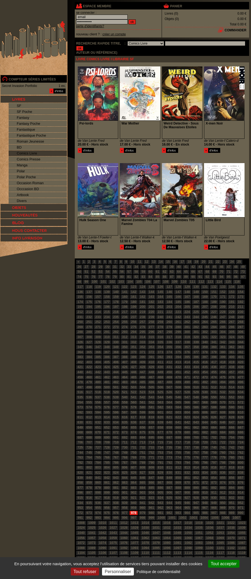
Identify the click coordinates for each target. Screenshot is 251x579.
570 (223, 402)
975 (107, 513)
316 (160, 337)
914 (240, 492)
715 (160, 442)
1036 (209, 528)
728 (107, 447)
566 (187, 402)
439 (240, 367)
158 (107, 297)
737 (187, 447)
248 (232, 317)
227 (213, 312)
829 (160, 472)
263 (196, 322)
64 (179, 272)
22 (217, 262)
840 (89, 478)
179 (124, 302)
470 (178, 377)
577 (115, 407)
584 (178, 407)
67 (200, 272)
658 (160, 427)
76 (93, 277)
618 (142, 417)
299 (178, 332)
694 (142, 437)
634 (115, 422)
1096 (167, 548)
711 (124, 442)
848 (160, 478)
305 (232, 332)
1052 (209, 533)
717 (178, 442)
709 (107, 442)
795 (196, 462)
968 (213, 508)
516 (80, 392)
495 (232, 382)
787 (124, 462)
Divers (22, 201)
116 (237, 282)
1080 (167, 543)
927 (187, 498)
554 (80, 402)
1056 (81, 538)
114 (219, 282)
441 (89, 372)
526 (169, 392)
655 (133, 427)
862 (115, 482)
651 (98, 427)
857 (240, 478)
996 (124, 518)
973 (89, 513)
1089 (92, 548)
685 (232, 432)
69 (214, 272)
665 (223, 427)
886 (160, 488)
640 (169, 422)
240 (160, 317)
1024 (81, 528)
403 (89, 362)
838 (240, 472)
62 (164, 272)
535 (80, 397)
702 (213, 437)
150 (205, 292)
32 (122, 267)
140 (115, 292)
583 (169, 407)
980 (151, 513)
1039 (242, 528)
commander (235, 30)
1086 (231, 543)
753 (160, 453)
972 (80, 513)
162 (142, 297)
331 (124, 342)
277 (151, 327)
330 (115, 342)
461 (98, 377)
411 (160, 362)
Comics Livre (27, 153)
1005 (215, 518)
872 (205, 482)
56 (122, 272)
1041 (92, 533)
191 (232, 302)
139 (107, 292)
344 (240, 342)
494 (223, 382)
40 (179, 267)
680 (187, 432)
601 (160, 412)
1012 (124, 523)
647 (232, 422)
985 (196, 513)
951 (232, 503)
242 (178, 317)
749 (124, 453)
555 (89, 402)
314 (142, 337)
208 (213, 307)
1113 (177, 553)
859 (89, 482)
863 (124, 482)
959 (133, 508)
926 (178, 498)
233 (98, 317)
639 (160, 422)
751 (142, 453)
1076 (124, 543)
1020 (209, 523)
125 (151, 287)
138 (98, 292)
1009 (92, 523)
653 (115, 427)
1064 (167, 538)
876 (240, 482)
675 (142, 432)
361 (223, 347)
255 (124, 322)
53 (100, 272)
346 (89, 347)
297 (160, 332)
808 (142, 467)
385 (98, 357)
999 (151, 518)
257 (142, 322)
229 (232, 312)
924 (160, 498)
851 (187, 478)
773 (169, 457)
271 (98, 327)
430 (160, 367)
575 (98, 407)
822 (98, 472)
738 (196, 447)
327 (89, 342)
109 (174, 282)
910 (205, 492)
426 (124, 367)
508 (178, 387)
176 (98, 302)
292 (115, 332)
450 (169, 372)
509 (187, 387)
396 (196, 357)
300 (187, 332)
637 (142, 422)
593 (89, 412)
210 (232, 307)
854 (213, 478)
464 (124, 377)
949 (213, 503)
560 (133, 402)
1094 (145, 548)
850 (178, 478)
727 (98, 447)
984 (187, 513)
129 (187, 287)
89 (186, 277)
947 (196, 503)
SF (19, 106)
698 (178, 437)
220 (151, 312)
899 (107, 492)
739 (205, 447)
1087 (242, 543)
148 (187, 292)
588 (213, 407)
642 (187, 422)
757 (196, 453)
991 (80, 518)
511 (205, 387)
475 (223, 377)
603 (178, 412)
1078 (145, 543)
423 (98, 367)
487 (160, 382)
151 (213, 292)
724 (240, 442)
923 (151, 498)
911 (213, 492)
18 (189, 262)
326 (80, 342)
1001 (172, 518)
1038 (231, 528)
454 (205, 372)
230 (240, 312)
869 (178, 482)
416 (205, 362)
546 (178, 397)
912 (223, 492)
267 (232, 322)
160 (124, 297)
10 (132, 262)
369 (124, 352)
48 (236, 267)
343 (232, 342)
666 (232, 427)
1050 (188, 533)
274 (124, 327)
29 (100, 267)
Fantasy (23, 118)
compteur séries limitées (32, 79)
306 (240, 332)
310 (107, 337)
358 (196, 347)
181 (142, 302)
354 (160, 347)
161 (133, 297)
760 (223, 453)
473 (205, 377)
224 (187, 312)
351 (133, 347)
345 (80, 347)
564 (169, 402)
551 (223, 397)
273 (115, 327)
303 (213, 332)
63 (172, 272)
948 (205, 503)
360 (213, 347)
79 (115, 277)
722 (223, 442)
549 (205, 397)
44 (207, 267)
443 (107, 372)
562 (151, 402)
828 (151, 472)
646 (223, 422)
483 (124, 382)
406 (115, 362)
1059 (113, 538)
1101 (220, 548)
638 (151, 422)
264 (205, 322)
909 (196, 492)
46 (221, 267)
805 (115, 467)
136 (80, 292)
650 (89, 427)
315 (151, 337)
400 (232, 357)
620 (160, 417)
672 (115, 432)
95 (228, 277)
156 (89, 297)
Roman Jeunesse (30, 141)
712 (133, 442)
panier (176, 6)
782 (80, 462)
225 (196, 312)
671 (107, 432)
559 (124, 402)
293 (124, 332)
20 (203, 262)
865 (142, 482)
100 (94, 282)
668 (80, 432)
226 (205, 312)
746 (98, 453)
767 (115, 457)
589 (223, 407)
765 (98, 457)
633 (107, 422)
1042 (102, 533)
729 (115, 447)
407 (124, 362)
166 (178, 297)
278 (160, 327)
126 (160, 287)
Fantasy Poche (28, 124)
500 (107, 387)
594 (98, 412)
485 (142, 382)
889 (187, 488)
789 (142, 462)
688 (89, 437)
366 (98, 352)
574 (89, 407)
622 (178, 417)
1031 (156, 528)
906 (169, 492)
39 (172, 267)
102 (112, 282)
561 (142, 402)
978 (133, 513)
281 (187, 327)
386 (107, 357)
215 (107, 312)
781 (240, 457)
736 (178, 447)
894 (232, 488)
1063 (156, 538)
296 (151, 332)
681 (196, 432)
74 (79, 277)
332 (133, 342)
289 (89, 332)
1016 (167, 523)
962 (160, 508)
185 (178, 302)
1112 (167, 553)
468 (160, 377)
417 (213, 362)
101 (103, 282)
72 (236, 272)
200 (142, 307)
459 (80, 377)
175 (89, 302)
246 (213, 317)
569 (213, 402)
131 (205, 287)
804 (107, 467)
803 (98, 467)
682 (205, 432)
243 (187, 317)
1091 (113, 548)
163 (151, 297)
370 (133, 352)
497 (80, 387)
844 (124, 478)
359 (205, 347)
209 (223, 307)
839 (80, 478)
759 (213, 453)
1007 (236, 518)
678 (169, 432)
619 (151, 417)
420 (240, 362)
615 (115, 417)
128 (178, 287)
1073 (92, 543)
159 (115, 297)
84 (150, 277)
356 (178, 347)
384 (89, 357)
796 (205, 462)
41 (186, 267)
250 (80, 322)
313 (133, 337)
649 (80, 427)
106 (148, 282)
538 (107, 397)
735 (169, 447)
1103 (242, 548)
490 (187, 382)
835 (213, 472)
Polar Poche (26, 177)
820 (80, 472)
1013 (134, 523)
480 (98, 382)
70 (221, 272)
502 (124, 387)
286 (232, 327)
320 (196, 337)
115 (228, 282)
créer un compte (114, 34)
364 (80, 352)
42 (193, 267)
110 (183, 282)
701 (205, 437)
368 (115, 352)
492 (205, 382)
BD (19, 147)
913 (232, 492)
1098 (188, 548)
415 (196, 362)
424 (107, 367)
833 (196, 472)
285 (223, 327)
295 (142, 332)
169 (205, 297)
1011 (113, 523)
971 (240, 508)
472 (196, 377)
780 (232, 457)
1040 (81, 533)
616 (124, 417)
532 (223, 392)
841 (98, 478)
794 (187, 462)
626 (213, 417)
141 (124, 292)
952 (240, 503)
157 (98, 297)
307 (80, 337)
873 (213, 482)
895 (240, 488)
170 (213, 297)
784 (98, 462)
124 (142, 287)
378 (205, 352)
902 (133, 492)
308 (89, 337)
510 (196, 387)
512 (213, 387)
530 (205, 392)
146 (169, 292)
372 (151, 352)
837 (232, 472)
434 (196, 367)
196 (107, 307)
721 (213, 442)
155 (80, 297)
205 (187, 307)
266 (223, 322)
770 (142, 457)
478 (80, 382)
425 (115, 367)
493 (213, 382)
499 (98, 387)
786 (115, 462)
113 (210, 282)
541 (133, 397)
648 (240, 422)
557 (107, 402)
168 (196, 297)
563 (160, 402)
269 (80, 327)
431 (169, 367)
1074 (102, 543)
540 (124, 397)
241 (169, 317)
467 (151, 377)
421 (80, 367)
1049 (177, 533)
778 (213, 457)
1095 (156, 548)
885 (151, 488)
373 (160, 352)
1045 (134, 533)
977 (124, 513)
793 (178, 462)
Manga (22, 165)
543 (151, 397)
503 (133, 387)
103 (121, 282)
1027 (113, 528)
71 (228, 272)
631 (89, 422)
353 (151, 347)
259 (160, 322)
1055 (242, 533)
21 (210, 262)
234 (107, 317)
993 (98, 518)
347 (98, 347)
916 (89, 498)
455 (213, 372)
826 (133, 472)
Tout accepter (224, 563)
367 (107, 352)
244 (196, 317)
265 (213, 322)
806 (124, 467)
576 (107, 407)
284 (213, 327)
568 (205, 402)
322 (213, 337)
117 (80, 287)
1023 (242, 523)
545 (169, 397)
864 (133, 482)
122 (124, 287)
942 (151, 503)
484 (133, 382)
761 (232, 453)
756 (187, 453)
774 (178, 457)
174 (80, 302)
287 (240, 327)
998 (142, 518)
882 (124, 488)
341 (213, 342)
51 (86, 272)
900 (115, 492)
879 (98, 488)
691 (115, 437)
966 (196, 508)
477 (240, 377)
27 (86, 267)
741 (223, 447)
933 (240, 498)
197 (115, 307)
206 (196, 307)
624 (196, 417)
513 (223, 387)
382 (240, 352)
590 (232, 407)
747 (107, 453)
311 (115, 337)
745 (89, 453)
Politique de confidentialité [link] (159, 572)
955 (98, 508)
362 (232, 347)
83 (143, 277)
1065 (177, 538)
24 (232, 262)
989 (232, 513)
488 (169, 382)
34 (136, 267)
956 (107, 508)
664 (213, 427)
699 (187, 437)
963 (169, 508)
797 (213, 462)
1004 (204, 518)
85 (157, 277)
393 (169, 357)
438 (232, 367)
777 (205, 457)
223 (178, 312)
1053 (220, 533)
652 (107, 427)
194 (89, 307)
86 (164, 277)
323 (223, 337)
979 (142, 513)
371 (142, 352)
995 (115, 518)
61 (157, 272)
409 (142, 362)
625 (205, 417)
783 (89, 462)
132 (213, 287)
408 (133, 362)
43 (200, 267)
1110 (145, 553)
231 (80, 317)
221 (160, 312)
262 (187, 322)
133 (223, 287)
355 (169, 347)
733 (151, 447)
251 (89, 322)
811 (169, 467)
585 (187, 407)
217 (124, 312)
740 (213, 447)
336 (169, 342)
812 (178, 467)
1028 (124, 528)
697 (169, 437)
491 (196, 382)
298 (169, 332)
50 (79, 272)
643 (196, 422)
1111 (156, 553)
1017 (177, 523)
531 (213, 392)
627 (223, 417)
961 (151, 508)
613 (98, 417)
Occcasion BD (28, 189)
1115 (199, 553)
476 (232, 377)
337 (178, 342)
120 (107, 287)
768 (124, 457)
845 (133, 478)
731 (133, 447)
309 (98, 337)
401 (240, 357)
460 (89, 377)
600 (151, 412)
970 (232, 508)
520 (115, 392)
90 (193, 277)
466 (142, 377)
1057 (92, 538)
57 (129, 272)
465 (133, 377)
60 (150, 272)
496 (240, 382)
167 (187, 297)
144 (151, 292)
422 (89, 367)
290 (98, 332)
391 (151, 357)
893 (223, 488)
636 (133, 422)
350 (124, 347)
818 (232, 467)
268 (240, 322)
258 (151, 322)
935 (89, 503)
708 (98, 442)
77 (100, 277)
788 (133, 462)
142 (133, 292)
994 (107, 518)
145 (160, 292)
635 (124, 422)
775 (187, 457)
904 (151, 492)
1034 (188, 528)
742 (232, 447)
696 (160, 437)
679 (178, 432)
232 (89, 317)
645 (213, 422)
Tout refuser (84, 571)
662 (196, 427)
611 (80, 417)
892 (213, 488)
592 (80, 412)
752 (151, 453)
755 (178, 453)
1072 (81, 543)
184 (169, 302)
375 (178, 352)
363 (240, 347)
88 (179, 277)
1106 (102, 553)
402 (80, 362)
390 (142, 357)
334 (151, 342)
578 (124, 407)
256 (133, 322)
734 (160, 447)
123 (133, 287)
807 (133, 467)
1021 (220, 523)
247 (223, 317)
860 (98, 482)
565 (178, 402)
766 (107, 457)
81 (129, 277)
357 (187, 347)
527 (178, 392)
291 (107, 332)
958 (124, 508)
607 (213, 412)
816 (213, 467)
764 (89, 457)
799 (232, 462)
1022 (231, 523)
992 (89, 518)
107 (157, 282)
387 (115, 357)
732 (142, 447)
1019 (199, 523)
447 (142, 372)
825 (124, 472)
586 (196, 407)
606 (205, 412)
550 (213, 397)
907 (178, 492)
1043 (113, 533)
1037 (220, 528)
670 (98, 432)
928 (196, 498)
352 (142, 347)
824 (115, 472)
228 (223, 312)
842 (107, 478)
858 (80, 482)
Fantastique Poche (31, 135)
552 (232, 397)
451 (178, 372)
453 (196, 372)
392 (160, 357)
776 (196, 457)
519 (107, 392)
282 (196, 327)
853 (205, 478)
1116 (209, 553)
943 (160, 503)
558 (115, 402)
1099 (199, 548)
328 (98, 342)
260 (169, 322)
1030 (145, 528)
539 (115, 397)
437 (223, 367)
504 (142, 387)
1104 (81, 553)
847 (151, 478)
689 (98, 437)
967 (205, 508)
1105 (92, 553)
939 (124, 503)
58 (136, 272)
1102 (231, 548)
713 (142, 442)
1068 (209, 538)
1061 (134, 538)
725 (80, 447)
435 (205, 367)
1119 (242, 553)
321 (205, 337)
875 (232, 482)
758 (205, 453)
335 (160, 342)
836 (223, 472)
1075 (113, 543)
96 (236, 277)
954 (89, 508)
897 (89, 492)
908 (187, 492)
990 (240, 513)
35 (143, 267)
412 (169, 362)
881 (115, 488)
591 (240, 407)
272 (107, 327)
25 (239, 262)
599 (142, 412)
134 (232, 287)
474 (213, 377)
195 (98, 307)
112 (201, 282)
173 (240, 297)
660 (178, 427)
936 (98, 503)
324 (232, 337)
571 (232, 402)
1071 (242, 538)
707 (89, 442)
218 (133, 312)
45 (214, 267)
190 (223, 302)
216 (115, 312)
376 (187, 352)
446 (133, 372)
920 (124, 498)
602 (169, 412)
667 (240, 427)
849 (169, 478)
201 (151, 307)
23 (225, 262)
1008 (81, 523)
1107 (113, 553)
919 (115, 498)
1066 (188, 538)
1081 (177, 543)
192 (240, 302)
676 (151, 432)
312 (124, 337)
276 (142, 327)
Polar (21, 171)
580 (142, 407)
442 (98, 372)
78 (107, 277)
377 (196, 352)
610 (240, 412)
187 (196, 302)
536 (89, 397)
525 (160, 392)
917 (98, 498)
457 (232, 372)
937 (107, 503)
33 (129, 267)
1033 (177, 528)
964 (178, 508)
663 (205, 427)
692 (124, 437)
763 (80, 457)
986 (205, 513)
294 (133, 332)
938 (115, 503)
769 (133, 457)
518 (98, 392)
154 (240, 292)
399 (223, 357)
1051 (199, 533)
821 (89, 472)
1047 (156, 533)
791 (160, 462)
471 (187, 377)
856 (232, 478)
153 (232, 292)
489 (178, 382)
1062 (145, 538)
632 (98, 422)
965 (187, 508)
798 (223, 462)
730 (124, 447)
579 (133, 407)
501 (115, 387)
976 (115, 513)
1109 (134, 553)
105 (139, 282)
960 (142, 508)
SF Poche (24, 112)
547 (187, 397)
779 (223, 457)
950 (223, 503)
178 (115, 302)
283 (205, 327)
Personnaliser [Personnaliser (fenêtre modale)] (118, 571)
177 (107, 302)
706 (80, 442)
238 (142, 317)
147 (178, 292)
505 (151, 387)
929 (205, 498)
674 (133, 432)
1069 (220, 538)
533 (232, 392)
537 (98, 397)
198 (124, 307)
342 (223, 342)
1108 (124, 553)
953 (80, 508)
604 (187, 412)
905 (160, 492)
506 (160, 387)
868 (169, 482)
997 (133, 518)
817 (223, 467)
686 (240, 432)
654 (124, 427)
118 (89, 287)
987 (213, 513)
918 (107, 498)
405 (107, 362)
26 (79, 267)
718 (187, 442)
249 (240, 317)
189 (213, 302)
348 (107, 347)
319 (187, 337)
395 (187, 357)
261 (178, 322)
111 (192, 282)
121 (115, 287)
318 (178, 337)
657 (151, 427)
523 (142, 392)
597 (124, 412)
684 (223, 432)
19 (196, 262)
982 (169, 513)
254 (115, 322)
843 (115, 478)
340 (205, 342)
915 (80, 498)
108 (165, 282)
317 (169, 337)
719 (196, 442)
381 (232, 352)
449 (160, 372)
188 (205, 302)
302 (205, 332)
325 (240, 337)
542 (142, 397)
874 (223, 482)
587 (205, 407)
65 (186, 272)
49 (243, 267)
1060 (124, 538)
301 (196, 332)
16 (175, 262)
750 (133, 453)
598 (133, 412)
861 (107, 482)
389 (133, 357)
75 (86, 277)
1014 (145, 523)
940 (133, 503)
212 (80, 312)
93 (214, 277)
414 (187, 362)
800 (240, 462)
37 (157, 267)
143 (142, 292)
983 (178, 513)
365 (89, 352)
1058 (102, 538)
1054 (231, 533)
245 (205, 317)
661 (187, 427)
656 (142, 427)
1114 (188, 553)
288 (80, 332)
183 (160, 302)
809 (151, 467)
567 (196, 402)
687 (80, 437)
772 (160, 457)
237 (133, 317)
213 (89, 312)
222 (169, 312)
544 (160, 397)
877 (80, 488)
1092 (124, 548)
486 (151, 382)
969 (223, 508)
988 (223, 513)
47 (228, 267)
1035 (199, 528)
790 (151, 462)
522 (133, 392)
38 (164, 267)
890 (196, 488)
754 (169, 453)
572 (240, 402)
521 (124, 392)
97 (243, 277)
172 (232, 297)
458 (240, 372)
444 (115, 372)
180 (133, 302)
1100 (209, 548)
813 (187, 467)
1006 (225, 518)
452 (187, 372)
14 (160, 262)
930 (213, 498)
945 (178, 503)
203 (169, 307)
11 (139, 262)
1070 (231, 538)
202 (160, 307)
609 (232, 412)
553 (240, 397)
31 (115, 267)
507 (169, 387)
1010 (102, 523)
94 (221, 277)
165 (169, 297)
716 (169, 442)
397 (205, 357)
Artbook (23, 195)
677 (160, 432)
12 (146, 262)
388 (124, 357)
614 (107, 417)
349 (115, 347)
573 (80, 407)
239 (151, 317)
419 (232, 362)
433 (187, 367)
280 (178, 327)
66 (193, 272)
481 (107, 382)
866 (151, 482)
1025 (92, 528)
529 (196, 392)
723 (232, 442)
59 (143, 272)
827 (142, 472)
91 (200, 277)
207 (205, 307)
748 (115, 453)
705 (240, 437)
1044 (124, 533)
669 (89, 432)
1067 (199, 538)
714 (151, 442)
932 (232, 498)
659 (169, 427)
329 (107, 342)
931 (223, 498)
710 (115, 442)
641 (178, 422)
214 (98, 312)
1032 (167, 528)
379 (213, 352)
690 (107, 437)
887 (169, 488)
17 (182, 262)
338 (187, 342)
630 (80, 422)
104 (130, 282)
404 (98, 362)
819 (240, 467)
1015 (156, 523)
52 (93, 272)
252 (98, 322)
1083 (199, 543)
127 (169, 287)
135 (240, 287)
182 (151, 302)
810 (160, 467)
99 (86, 282)
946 (187, 503)
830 (169, 472)
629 (240, 417)
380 (223, 352)
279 (169, 327)
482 (115, 382)
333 (142, 342)
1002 (182, 518)
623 (187, 417)
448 (151, 372)
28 (93, 267)
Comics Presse (28, 159)
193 (80, 307)
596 (115, 412)
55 (115, 272)
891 (205, 488)
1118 (231, 553)
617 (133, 417)
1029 (134, 528)
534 (240, 392)
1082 (188, 543)
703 (223, 437)
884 (142, 488)
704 (232, 437)
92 (207, 277)
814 (196, 467)
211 (240, 307)
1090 (102, 548)
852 (196, 478)
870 (187, 482)
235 (115, 317)
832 (187, 472)
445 (124, 372)
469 (169, 377)
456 (223, 372)
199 (133, 307)
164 (160, 297)
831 (178, 472)
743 (240, 447)
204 (178, 307)
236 (124, 317)
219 (142, 312)
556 (98, 402)
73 (243, 272)
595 (107, 412)
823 (107, 472)
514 (232, 387)
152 (223, 292)
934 (80, 503)
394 (178, 357)
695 (151, 437)
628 (232, 417)
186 (187, 302)
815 (205, 467)
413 (178, 362)
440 (80, 372)
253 (107, 322)
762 (240, 453)
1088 (81, 548)
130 (196, 287)
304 (223, 332)
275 (133, 327)
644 (205, 422)
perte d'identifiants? (90, 26)
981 (160, 513)
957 (115, 508)
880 (107, 488)
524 (151, 392)
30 (107, 267)
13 (153, 262)
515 (240, 387)
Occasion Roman (30, 183)
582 (160, 407)
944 (169, 503)
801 (80, 467)
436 (213, 367)
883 (133, 488)
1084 (209, 543)
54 (107, 272)
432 (178, 367)
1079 (156, 543)
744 (80, 453)
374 (169, 352)
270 (89, 327)
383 (80, 357)
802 (89, 467)
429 (151, 367)
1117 (220, 553)
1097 (177, 548)
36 (150, 267)
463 (115, 377)
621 (169, 417)
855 (223, 478)
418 (223, 362)
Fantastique (26, 129)
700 (196, 437)
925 (169, 498)
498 (89, 387)
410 (151, 362)
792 (169, 462)
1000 (161, 518)
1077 (134, 543)
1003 (193, 518)
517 (89, 392)
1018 (188, 523)
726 (89, 447)
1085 (220, 543)
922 (142, 498)
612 (89, 417)
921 (133, 498)
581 (151, 407)
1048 (167, 533)
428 (142, 367)
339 (196, 342)
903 (142, 492)
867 (160, 482)
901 (124, 492)
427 (133, 367)
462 (107, 377)
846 (142, 478)
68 (207, 272)
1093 (134, 548)
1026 (102, 528)
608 (223, 412)
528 (187, 392)
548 (196, 397)
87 (172, 277)
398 (213, 357)
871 (196, 482)
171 (223, 297)
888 (178, 488)
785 (107, 462)
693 (133, 437)
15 (168, 262)
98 (79, 282)
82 (136, 277)
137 (89, 292)
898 (98, 492)
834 (205, 472)
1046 (145, 533)
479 (89, 382)
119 (98, 287)
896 (80, 492)
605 (196, 412)
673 (124, 432)
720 (205, 442)
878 (89, 488)
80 (122, 277)
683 (213, 432)
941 (142, 503)
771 (151, 457)
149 (196, 292)
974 (98, 513)
